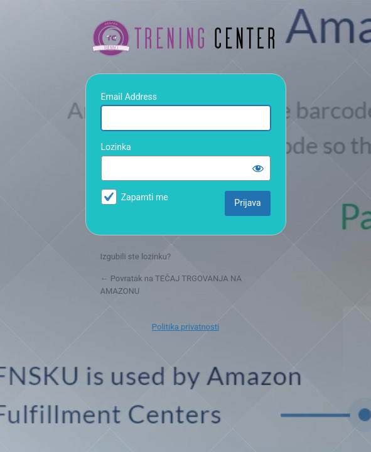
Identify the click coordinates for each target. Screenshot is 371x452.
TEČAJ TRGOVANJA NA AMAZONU (186, 38)
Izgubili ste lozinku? (135, 256)
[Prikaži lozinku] (258, 168)
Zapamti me (144, 197)
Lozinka (116, 147)
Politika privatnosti (185, 326)
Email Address (129, 97)
